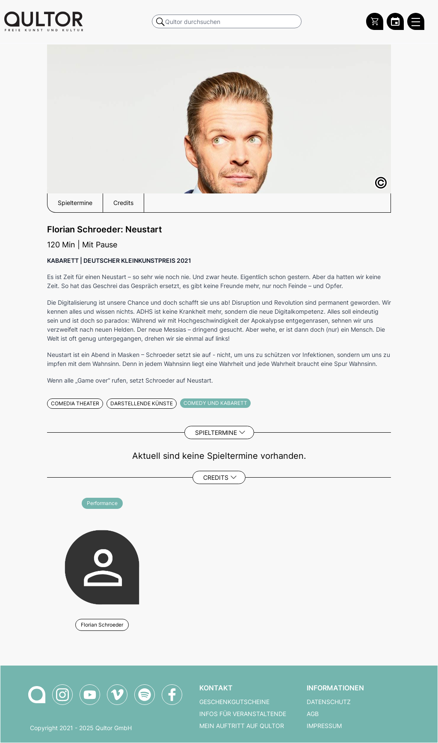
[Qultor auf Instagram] (62, 694)
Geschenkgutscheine (234, 701)
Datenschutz (329, 701)
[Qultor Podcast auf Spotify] (144, 694)
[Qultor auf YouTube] (90, 694)
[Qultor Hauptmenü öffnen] (415, 21)
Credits (215, 477)
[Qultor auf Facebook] (172, 694)
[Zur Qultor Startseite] (43, 21)
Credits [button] (123, 202)
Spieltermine (216, 432)
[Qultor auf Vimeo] (117, 694)
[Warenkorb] (374, 21)
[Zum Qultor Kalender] (395, 21)
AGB (313, 713)
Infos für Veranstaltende (242, 713)
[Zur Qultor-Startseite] (36, 694)
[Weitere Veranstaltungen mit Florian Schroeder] (102, 566)
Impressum (324, 725)
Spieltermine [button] (75, 202)
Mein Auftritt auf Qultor (241, 725)
